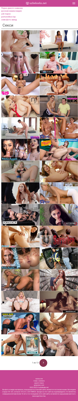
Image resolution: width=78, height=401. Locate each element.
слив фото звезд (9, 19)
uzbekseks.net (38, 3)
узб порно (6, 14)
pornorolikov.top (8, 17)
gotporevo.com (39, 385)
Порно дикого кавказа (12, 8)
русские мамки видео (11, 11)
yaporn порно (39, 383)
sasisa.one (39, 379)
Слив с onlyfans (39, 381)
